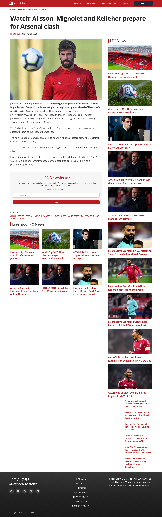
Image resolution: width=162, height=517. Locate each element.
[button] (77, 3)
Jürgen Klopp (60, 216)
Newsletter (81, 478)
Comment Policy (81, 506)
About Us (81, 488)
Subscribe (56, 202)
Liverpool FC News (25, 9)
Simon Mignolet (17, 218)
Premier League (92, 216)
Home (12, 9)
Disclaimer (81, 501)
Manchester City (75, 216)
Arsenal (29, 216)
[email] (56, 195)
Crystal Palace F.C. (43, 216)
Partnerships (81, 492)
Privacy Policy (81, 497)
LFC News (118, 40)
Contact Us (81, 483)
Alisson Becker (17, 216)
